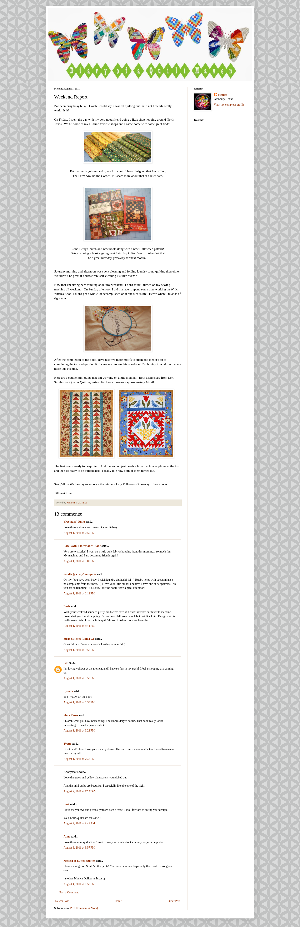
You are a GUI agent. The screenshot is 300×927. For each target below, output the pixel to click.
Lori (66, 804)
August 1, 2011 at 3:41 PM (79, 625)
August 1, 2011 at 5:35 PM (79, 702)
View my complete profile (229, 104)
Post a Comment (69, 892)
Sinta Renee (71, 715)
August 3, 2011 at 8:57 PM (79, 847)
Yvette (67, 743)
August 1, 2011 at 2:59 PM (79, 533)
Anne (67, 836)
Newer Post (62, 901)
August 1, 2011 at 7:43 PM (79, 759)
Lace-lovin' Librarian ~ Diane (82, 545)
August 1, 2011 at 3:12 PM (79, 593)
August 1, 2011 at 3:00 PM (79, 561)
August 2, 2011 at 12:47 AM (80, 791)
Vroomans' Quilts (74, 521)
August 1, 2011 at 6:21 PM (79, 730)
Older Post (174, 901)
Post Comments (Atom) (84, 908)
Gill (66, 663)
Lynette (68, 691)
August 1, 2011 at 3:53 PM (79, 650)
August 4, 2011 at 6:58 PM (79, 884)
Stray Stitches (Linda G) (79, 638)
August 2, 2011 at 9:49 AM (79, 823)
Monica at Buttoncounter (79, 860)
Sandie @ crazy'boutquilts (80, 574)
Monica (223, 94)
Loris (67, 606)
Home (118, 901)
